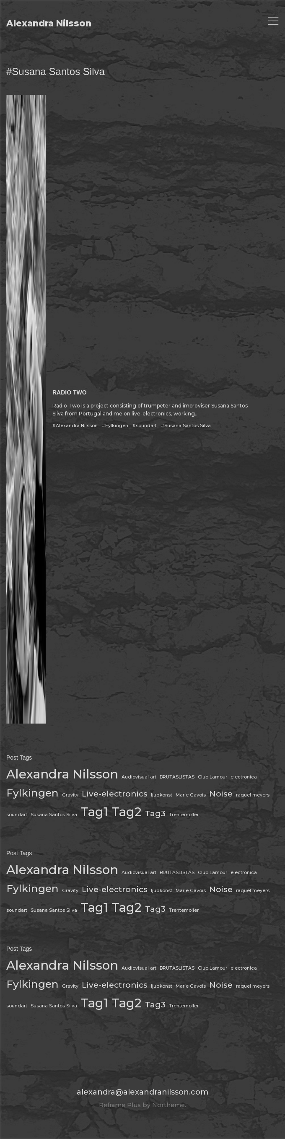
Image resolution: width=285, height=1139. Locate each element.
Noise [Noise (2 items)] (221, 794)
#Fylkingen (115, 425)
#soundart (144, 425)
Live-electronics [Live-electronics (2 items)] (115, 794)
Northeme (168, 1105)
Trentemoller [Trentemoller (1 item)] (184, 814)
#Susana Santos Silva (186, 425)
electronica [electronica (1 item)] (244, 777)
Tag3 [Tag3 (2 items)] (155, 813)
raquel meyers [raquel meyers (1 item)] (252, 795)
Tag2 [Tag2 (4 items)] (126, 811)
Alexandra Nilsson (48, 23)
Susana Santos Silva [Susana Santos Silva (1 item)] (54, 814)
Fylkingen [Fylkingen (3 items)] (32, 792)
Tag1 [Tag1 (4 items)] (94, 811)
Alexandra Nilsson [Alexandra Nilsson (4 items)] (62, 774)
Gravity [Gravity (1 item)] (70, 795)
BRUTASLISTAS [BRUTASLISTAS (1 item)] (177, 777)
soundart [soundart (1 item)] (16, 814)
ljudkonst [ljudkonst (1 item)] (161, 795)
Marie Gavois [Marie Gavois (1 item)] (191, 795)
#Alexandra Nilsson (75, 425)
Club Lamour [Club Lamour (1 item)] (212, 777)
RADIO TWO (69, 392)
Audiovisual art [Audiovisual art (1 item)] (139, 777)
